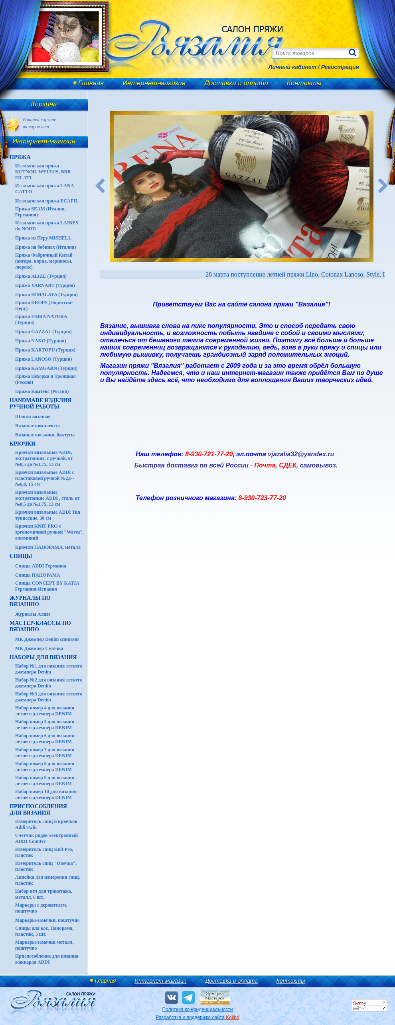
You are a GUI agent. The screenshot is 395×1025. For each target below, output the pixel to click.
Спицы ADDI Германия (40, 566)
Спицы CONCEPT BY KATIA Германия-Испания (47, 586)
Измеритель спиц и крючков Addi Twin (46, 824)
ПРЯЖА (20, 157)
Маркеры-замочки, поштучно (47, 920)
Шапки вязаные (32, 416)
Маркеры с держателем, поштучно (41, 908)
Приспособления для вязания (38, 809)
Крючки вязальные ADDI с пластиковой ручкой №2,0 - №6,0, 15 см (45, 478)
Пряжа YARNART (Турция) (45, 285)
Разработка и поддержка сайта (197, 1017)
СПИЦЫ (21, 556)
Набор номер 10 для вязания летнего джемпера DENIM (46, 794)
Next (383, 186)
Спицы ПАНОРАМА (37, 575)
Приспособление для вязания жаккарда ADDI (47, 959)
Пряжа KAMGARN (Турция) (46, 368)
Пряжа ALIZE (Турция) (41, 276)
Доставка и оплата (236, 83)
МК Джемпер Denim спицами (47, 639)
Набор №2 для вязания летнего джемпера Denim (49, 683)
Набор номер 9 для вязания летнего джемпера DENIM (44, 780)
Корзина (44, 104)
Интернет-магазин (154, 83)
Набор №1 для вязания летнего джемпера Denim (49, 669)
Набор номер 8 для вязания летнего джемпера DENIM (44, 766)
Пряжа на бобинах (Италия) (45, 247)
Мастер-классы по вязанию (40, 626)
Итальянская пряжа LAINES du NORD (46, 226)
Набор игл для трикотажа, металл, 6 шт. (43, 894)
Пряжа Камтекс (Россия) (42, 391)
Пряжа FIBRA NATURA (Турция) (41, 319)
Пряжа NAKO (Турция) (40, 341)
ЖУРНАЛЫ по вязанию (30, 601)
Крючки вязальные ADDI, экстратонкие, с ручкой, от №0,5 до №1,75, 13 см (44, 458)
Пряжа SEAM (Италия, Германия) (40, 212)
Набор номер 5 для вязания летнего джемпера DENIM (44, 724)
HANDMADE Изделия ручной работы (40, 403)
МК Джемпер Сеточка (39, 648)
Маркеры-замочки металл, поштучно (44, 945)
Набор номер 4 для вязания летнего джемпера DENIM (44, 711)
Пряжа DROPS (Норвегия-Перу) (44, 305)
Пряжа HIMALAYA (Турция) (46, 294)
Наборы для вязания (43, 657)
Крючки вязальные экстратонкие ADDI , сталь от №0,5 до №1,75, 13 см (47, 498)
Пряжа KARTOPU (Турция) (45, 350)
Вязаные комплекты (37, 425)
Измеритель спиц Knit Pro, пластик (44, 852)
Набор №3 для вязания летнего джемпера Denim (49, 697)
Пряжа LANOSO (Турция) (43, 359)
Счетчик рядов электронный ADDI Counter (46, 838)
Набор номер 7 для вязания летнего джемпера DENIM (44, 752)
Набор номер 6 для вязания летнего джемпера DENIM (44, 738)
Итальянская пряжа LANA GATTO (44, 188)
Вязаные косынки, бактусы (45, 435)
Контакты (304, 83)
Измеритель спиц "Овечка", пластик (46, 866)
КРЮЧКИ (23, 444)
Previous (100, 186)
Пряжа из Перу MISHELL (43, 238)
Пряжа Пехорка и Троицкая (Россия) (45, 379)
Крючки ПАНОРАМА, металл (48, 547)
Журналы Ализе (32, 614)
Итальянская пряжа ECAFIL (47, 201)
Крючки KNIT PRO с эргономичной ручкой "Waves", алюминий (49, 532)
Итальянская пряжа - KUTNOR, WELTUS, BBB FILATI (43, 172)
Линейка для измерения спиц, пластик (47, 880)
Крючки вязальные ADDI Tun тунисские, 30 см (47, 515)
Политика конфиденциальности (197, 1009)
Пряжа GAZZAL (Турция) (43, 331)
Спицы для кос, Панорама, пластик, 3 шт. (44, 931)
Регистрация (340, 67)
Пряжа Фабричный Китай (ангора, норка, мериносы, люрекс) (44, 261)
